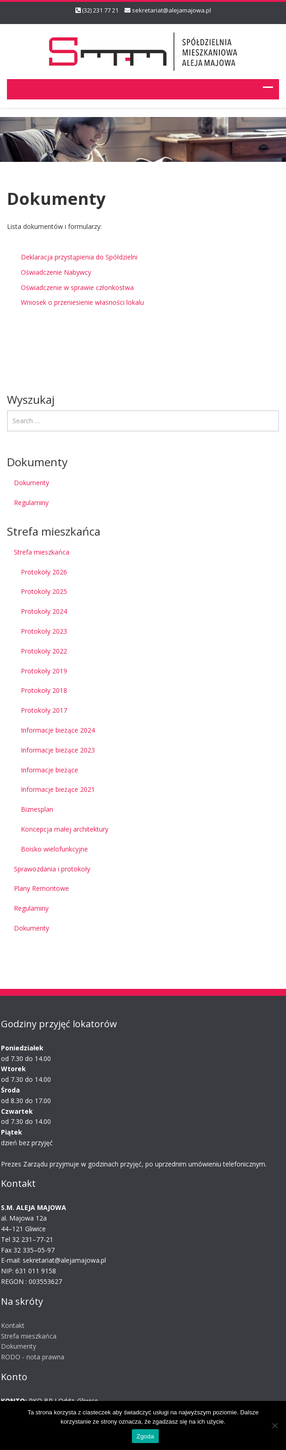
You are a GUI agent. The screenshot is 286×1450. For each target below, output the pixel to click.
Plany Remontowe (41, 888)
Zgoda (145, 1436)
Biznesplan (37, 809)
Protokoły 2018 (44, 690)
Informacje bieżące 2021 (58, 789)
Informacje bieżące (49, 769)
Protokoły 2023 (44, 631)
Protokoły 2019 (44, 670)
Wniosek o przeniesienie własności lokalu (82, 302)
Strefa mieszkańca (41, 552)
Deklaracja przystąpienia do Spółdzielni (79, 257)
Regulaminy (31, 502)
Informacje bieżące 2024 (58, 730)
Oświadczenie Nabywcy (56, 272)
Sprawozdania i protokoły (52, 868)
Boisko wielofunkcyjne (54, 849)
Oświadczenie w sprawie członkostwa (77, 287)
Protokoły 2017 (44, 710)
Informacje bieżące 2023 (58, 750)
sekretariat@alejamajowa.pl (171, 10)
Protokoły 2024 (44, 611)
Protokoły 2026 (44, 572)
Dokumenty (31, 482)
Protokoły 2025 (44, 591)
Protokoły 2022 (44, 651)
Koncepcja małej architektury (64, 829)
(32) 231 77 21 (100, 10)
